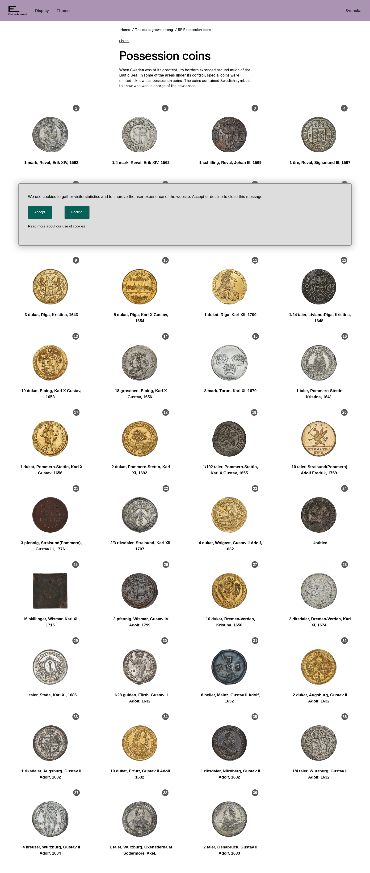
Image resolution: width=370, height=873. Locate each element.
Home (125, 29)
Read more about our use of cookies (56, 226)
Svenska (353, 11)
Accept (39, 212)
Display (42, 11)
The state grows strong (154, 29)
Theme (63, 11)
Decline (77, 212)
